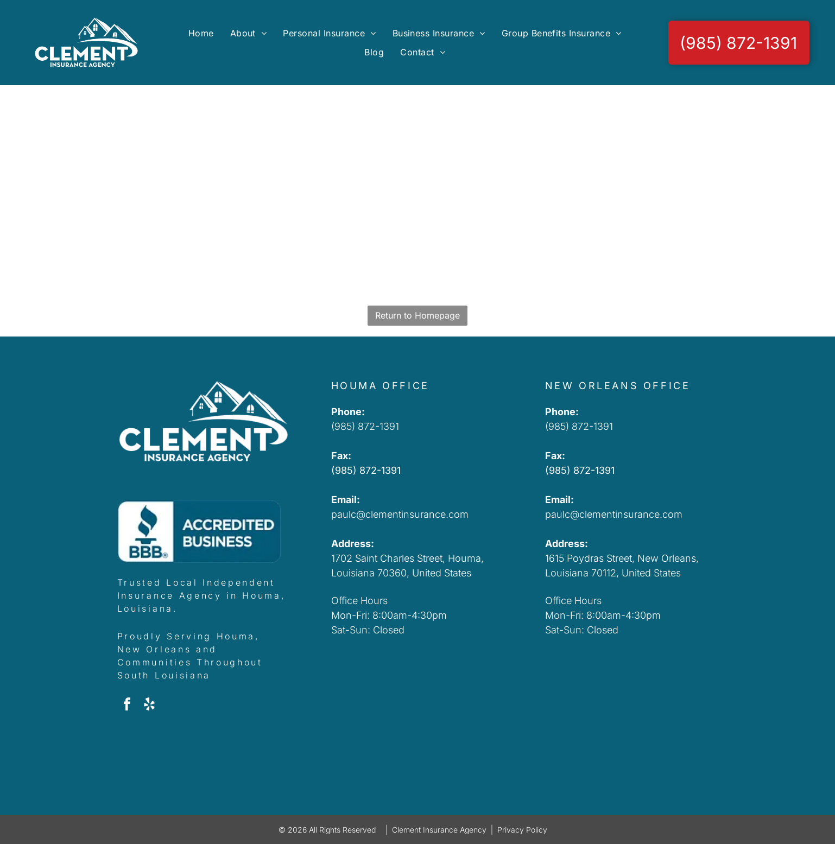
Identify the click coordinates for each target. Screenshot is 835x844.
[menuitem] (201, 33)
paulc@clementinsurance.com (400, 514)
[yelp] (149, 706)
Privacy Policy (522, 829)
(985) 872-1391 (365, 426)
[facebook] (127, 706)
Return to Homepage (417, 315)
